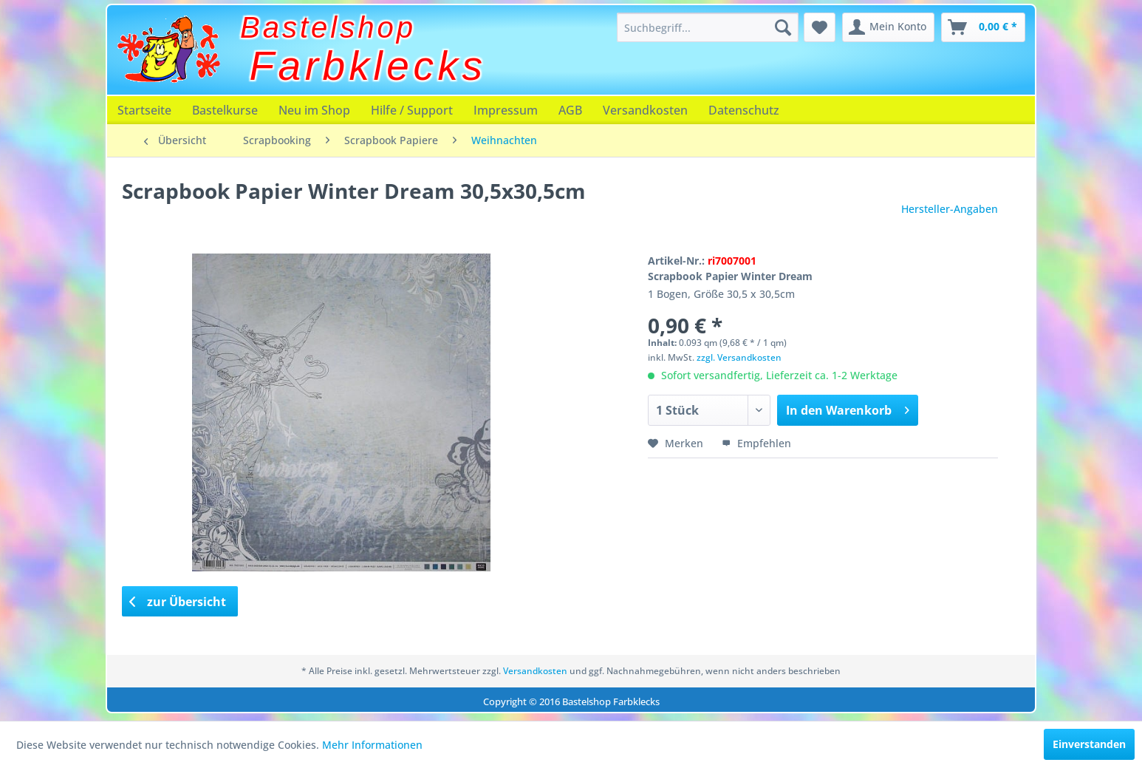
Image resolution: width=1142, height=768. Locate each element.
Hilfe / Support (412, 110)
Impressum (505, 110)
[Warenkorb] (983, 27)
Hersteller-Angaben (949, 209)
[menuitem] (708, 27)
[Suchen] (783, 27)
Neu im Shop (314, 110)
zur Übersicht (178, 602)
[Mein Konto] (888, 27)
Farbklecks (368, 66)
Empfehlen (756, 443)
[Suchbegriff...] (708, 27)
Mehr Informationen (372, 745)
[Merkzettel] (819, 27)
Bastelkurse (225, 110)
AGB (570, 110)
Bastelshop (328, 27)
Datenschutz (743, 110)
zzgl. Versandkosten (739, 357)
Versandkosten (645, 110)
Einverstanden (1089, 744)
